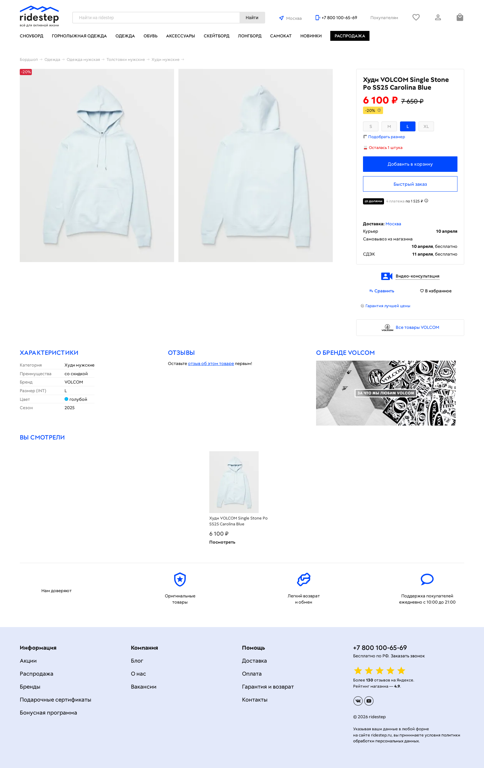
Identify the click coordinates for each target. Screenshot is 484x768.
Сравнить (381, 291)
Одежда (125, 36)
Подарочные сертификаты (55, 699)
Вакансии (143, 686)
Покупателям (384, 17)
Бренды (30, 686)
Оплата (252, 673)
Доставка (254, 660)
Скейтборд (216, 36)
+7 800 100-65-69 (339, 17)
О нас (138, 673)
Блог (137, 660)
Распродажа (350, 36)
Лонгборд (249, 36)
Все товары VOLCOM (417, 327)
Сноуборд (31, 36)
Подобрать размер (386, 136)
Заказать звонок (408, 656)
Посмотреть (222, 542)
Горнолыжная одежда (79, 36)
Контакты (255, 699)
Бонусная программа (48, 712)
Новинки (311, 36)
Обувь (150, 36)
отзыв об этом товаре (211, 363)
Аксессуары (180, 36)
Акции (28, 660)
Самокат (281, 36)
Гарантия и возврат (268, 686)
